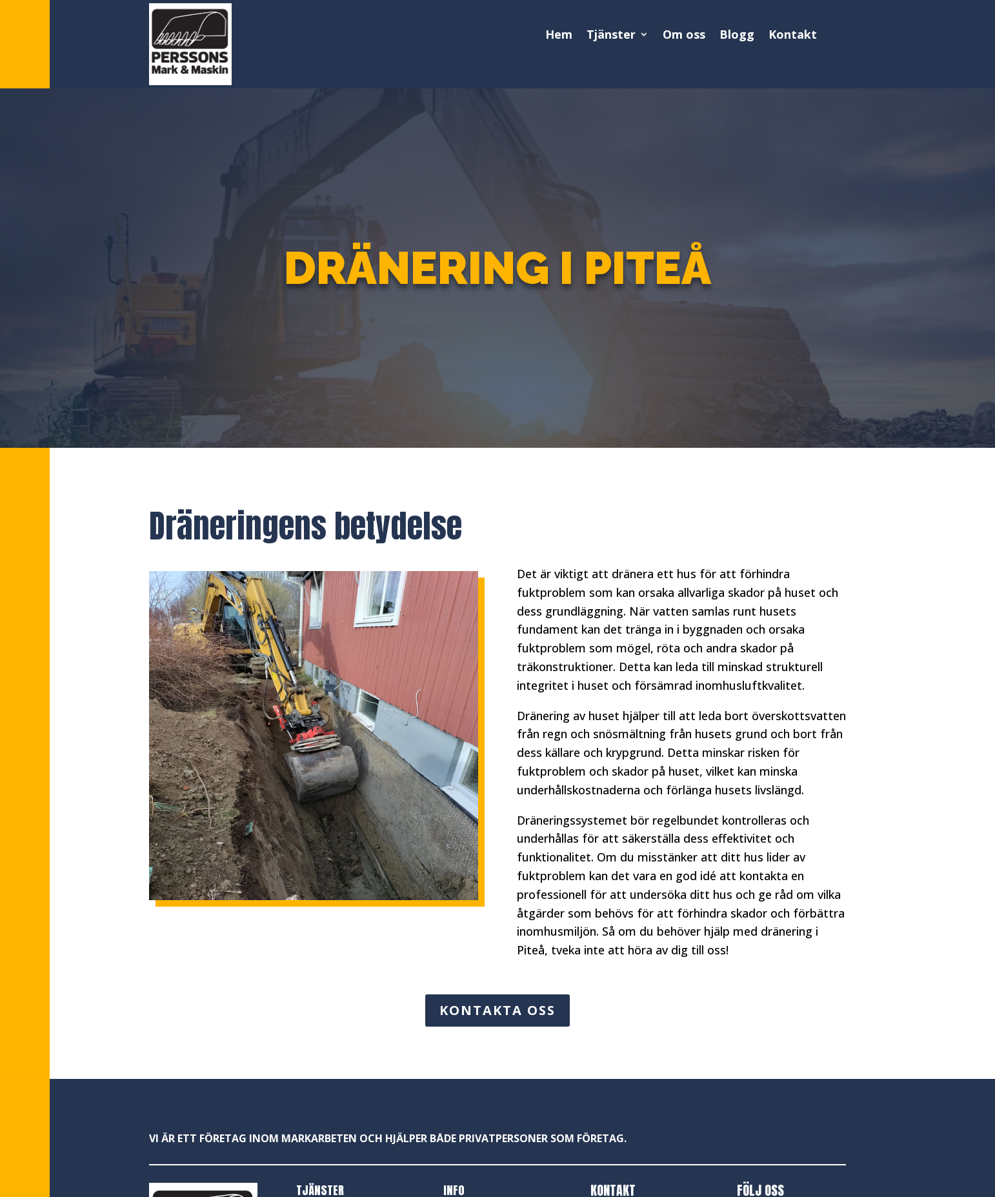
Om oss (684, 35)
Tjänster (611, 35)
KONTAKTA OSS (497, 1010)
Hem (558, 35)
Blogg (736, 35)
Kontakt (793, 35)
